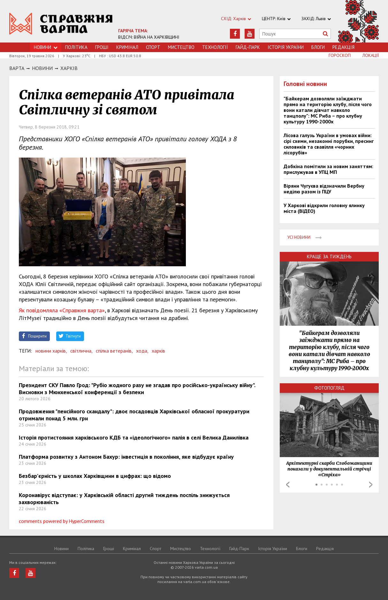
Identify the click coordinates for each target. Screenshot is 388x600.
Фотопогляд (329, 388)
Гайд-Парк (248, 47)
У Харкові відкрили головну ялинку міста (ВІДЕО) (324, 208)
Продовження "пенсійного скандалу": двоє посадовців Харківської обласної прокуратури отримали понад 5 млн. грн (134, 415)
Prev (287, 484)
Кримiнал (127, 47)
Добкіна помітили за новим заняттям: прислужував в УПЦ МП (328, 169)
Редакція (343, 47)
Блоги (318, 47)
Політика (76, 47)
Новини (45, 47)
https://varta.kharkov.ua (61, 25)
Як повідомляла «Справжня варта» (62, 310)
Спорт (153, 47)
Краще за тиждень (329, 256)
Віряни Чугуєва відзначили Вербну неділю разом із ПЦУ (324, 189)
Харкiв (69, 68)
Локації (370, 55)
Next (370, 484)
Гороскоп (340, 55)
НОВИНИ (42, 68)
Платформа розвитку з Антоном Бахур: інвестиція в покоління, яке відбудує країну (126, 456)
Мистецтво (181, 47)
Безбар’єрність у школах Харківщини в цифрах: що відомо (95, 475)
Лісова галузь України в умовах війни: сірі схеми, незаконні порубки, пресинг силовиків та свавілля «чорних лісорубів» (329, 144)
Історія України (286, 47)
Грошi (102, 47)
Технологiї (215, 47)
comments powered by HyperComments (61, 521)
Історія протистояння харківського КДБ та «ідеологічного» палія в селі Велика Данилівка (133, 437)
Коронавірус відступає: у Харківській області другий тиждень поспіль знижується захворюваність (124, 498)
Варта (16, 68)
